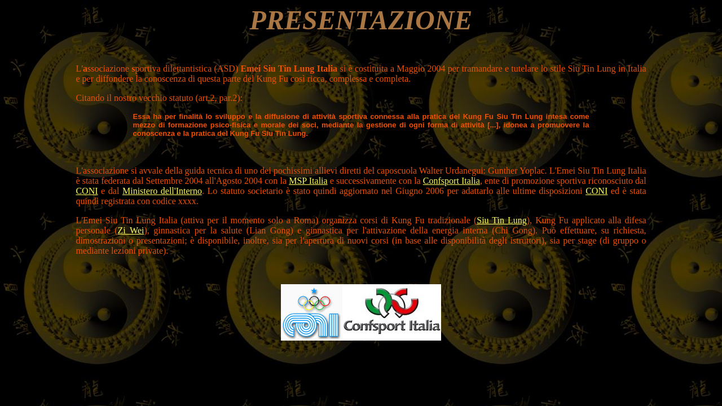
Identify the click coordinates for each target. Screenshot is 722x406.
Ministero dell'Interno (162, 191)
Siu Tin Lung (502, 220)
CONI (87, 191)
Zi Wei (131, 230)
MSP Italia (308, 181)
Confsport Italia (451, 181)
